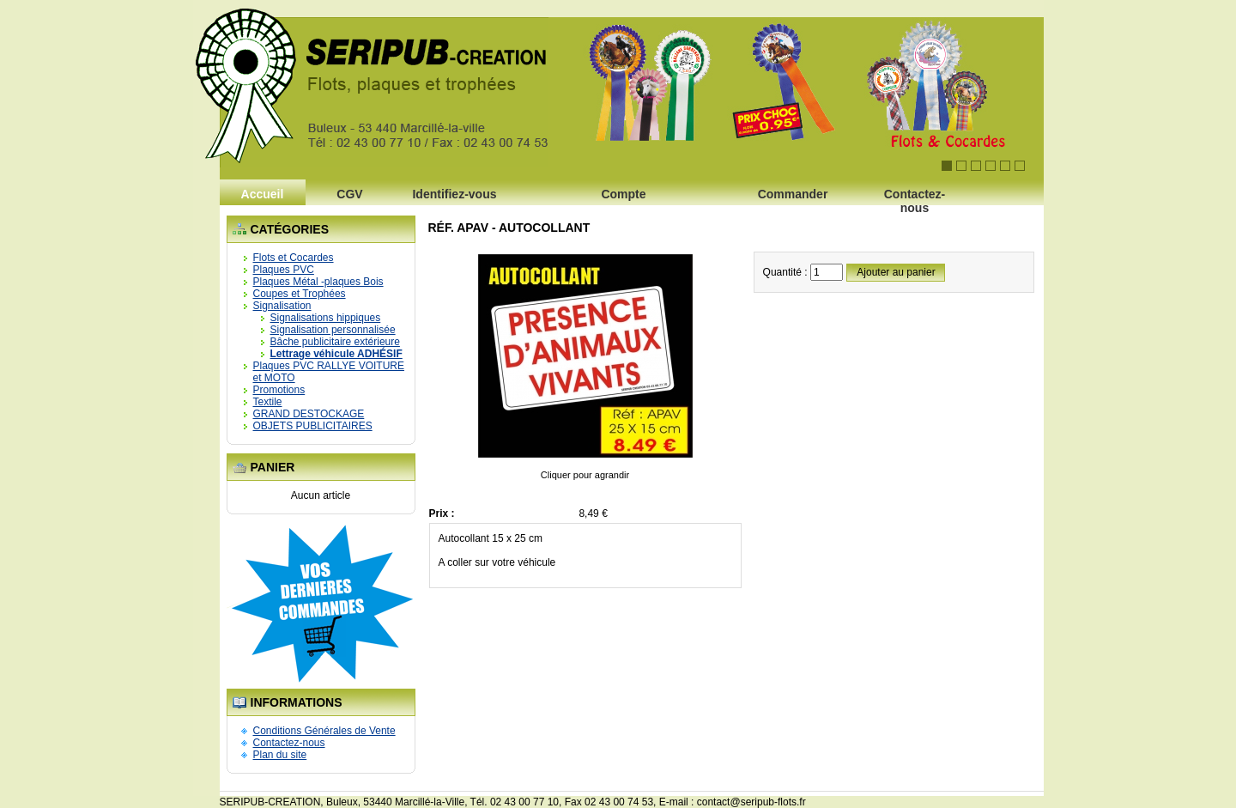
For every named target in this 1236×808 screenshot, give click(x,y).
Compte (623, 194)
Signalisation (282, 306)
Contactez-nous (915, 198)
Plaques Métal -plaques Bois (318, 282)
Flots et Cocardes (293, 258)
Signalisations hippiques (325, 318)
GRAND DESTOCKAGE (309, 414)
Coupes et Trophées (299, 294)
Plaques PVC (283, 270)
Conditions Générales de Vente (324, 731)
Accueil (262, 194)
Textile (267, 402)
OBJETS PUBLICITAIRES (313, 426)
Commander (793, 194)
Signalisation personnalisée (333, 330)
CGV (349, 194)
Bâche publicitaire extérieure (335, 342)
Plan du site (280, 755)
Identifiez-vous (454, 194)
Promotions (279, 390)
